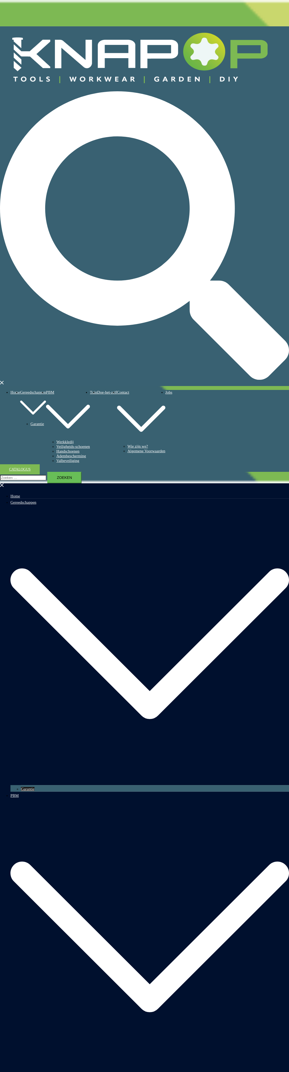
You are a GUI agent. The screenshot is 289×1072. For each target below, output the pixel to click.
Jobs (168, 392)
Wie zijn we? (138, 446)
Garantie (37, 424)
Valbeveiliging (67, 461)
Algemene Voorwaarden (146, 451)
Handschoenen (67, 451)
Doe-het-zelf (107, 392)
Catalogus (20, 469)
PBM (50, 392)
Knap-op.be (280, 51)
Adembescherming (71, 456)
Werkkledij (65, 442)
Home (15, 392)
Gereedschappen (33, 392)
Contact (123, 392)
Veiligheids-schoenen (73, 446)
